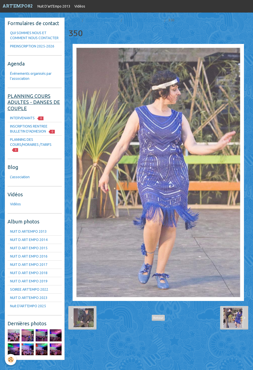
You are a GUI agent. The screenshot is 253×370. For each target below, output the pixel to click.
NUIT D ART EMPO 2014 (28, 240)
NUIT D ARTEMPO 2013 (28, 231)
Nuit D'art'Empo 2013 (53, 6)
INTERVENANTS (26, 118)
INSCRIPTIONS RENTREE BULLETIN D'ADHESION (32, 129)
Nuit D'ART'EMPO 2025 (28, 306)
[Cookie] (10, 359)
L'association (20, 177)
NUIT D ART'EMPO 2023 (28, 298)
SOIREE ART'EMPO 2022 (29, 289)
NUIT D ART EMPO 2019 (28, 281)
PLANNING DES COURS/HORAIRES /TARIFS (31, 145)
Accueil (74, 20)
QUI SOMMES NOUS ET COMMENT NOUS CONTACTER (34, 35)
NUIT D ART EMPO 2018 (28, 273)
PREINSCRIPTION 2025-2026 (32, 46)
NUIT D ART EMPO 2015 (28, 248)
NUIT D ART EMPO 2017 (28, 265)
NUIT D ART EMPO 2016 (143, 20)
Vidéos (79, 6)
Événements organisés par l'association (31, 76)
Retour (158, 317)
